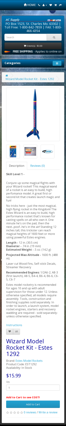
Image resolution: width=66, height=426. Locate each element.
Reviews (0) (37, 166)
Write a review (48, 412)
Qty (8, 381)
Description (16, 166)
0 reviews (30, 412)
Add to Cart (33, 404)
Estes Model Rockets (29, 361)
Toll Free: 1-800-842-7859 (23, 27)
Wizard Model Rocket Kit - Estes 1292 (29, 79)
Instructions (14, 325)
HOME (30, 5)
